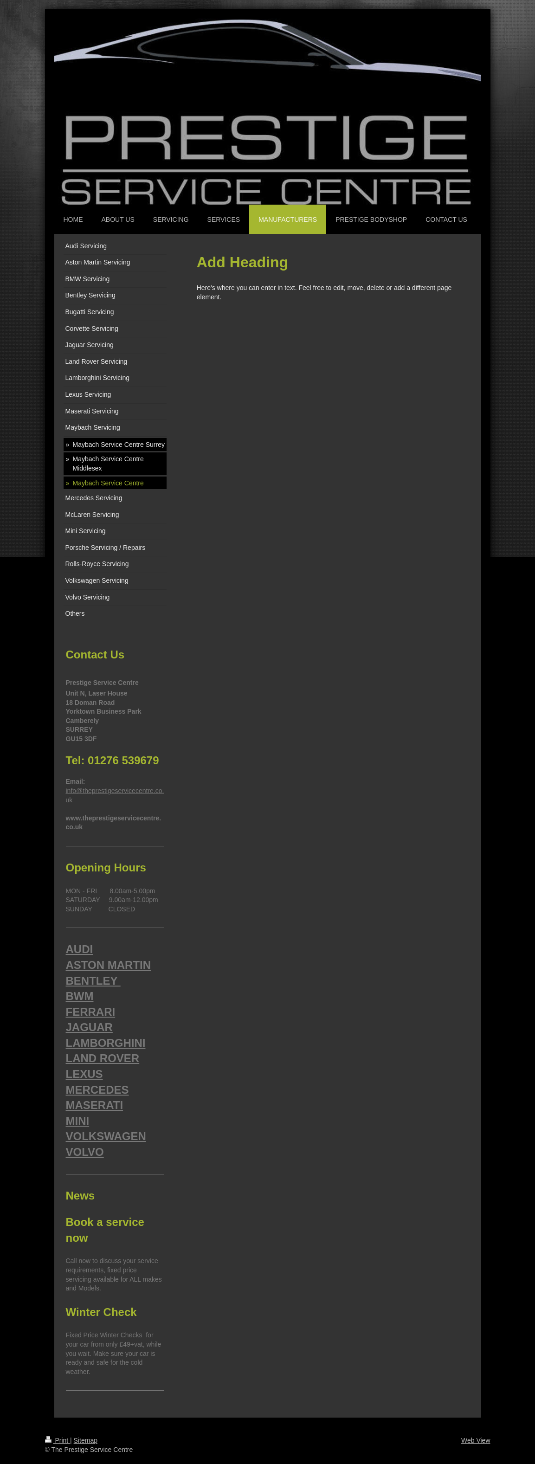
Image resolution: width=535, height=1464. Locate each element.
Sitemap (85, 1440)
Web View (475, 1440)
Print (58, 1440)
